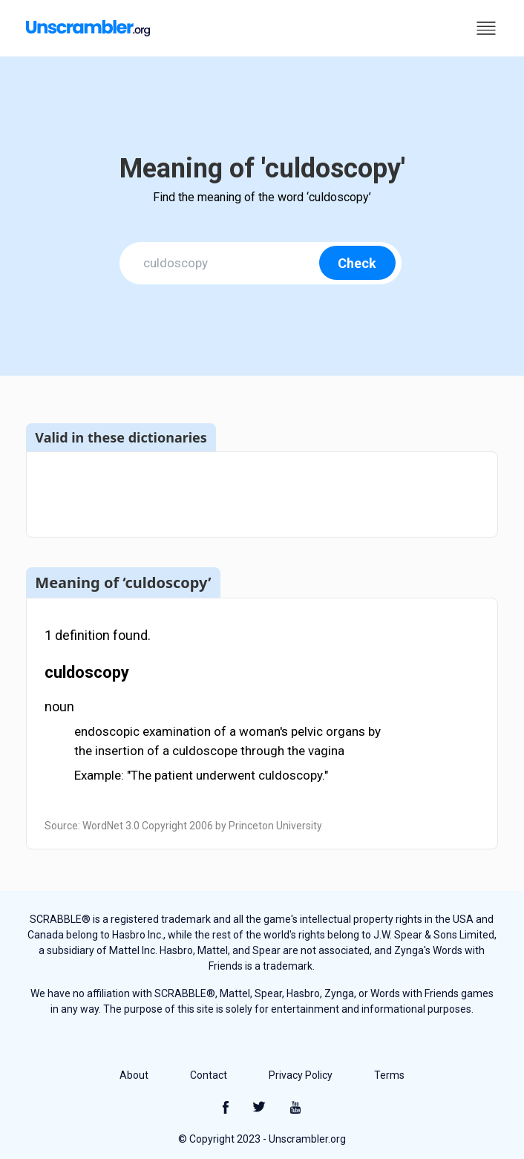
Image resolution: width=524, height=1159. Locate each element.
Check (357, 263)
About (133, 1075)
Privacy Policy (301, 1075)
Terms (389, 1075)
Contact (208, 1075)
